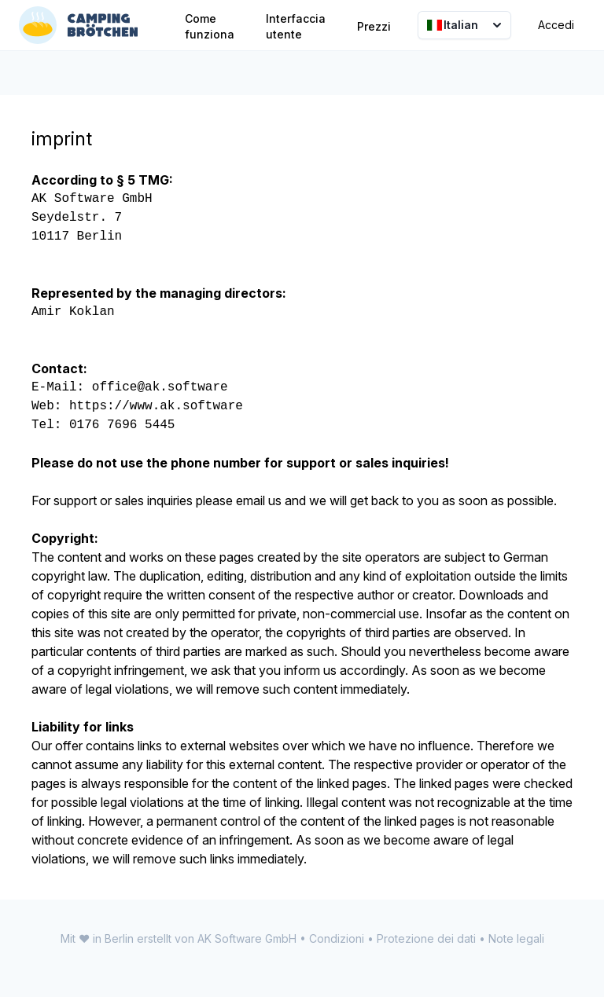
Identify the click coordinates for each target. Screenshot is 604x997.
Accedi (556, 24)
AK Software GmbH (246, 938)
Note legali (516, 938)
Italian (466, 25)
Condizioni (336, 938)
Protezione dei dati (426, 938)
